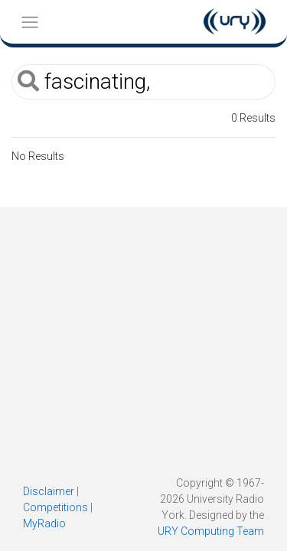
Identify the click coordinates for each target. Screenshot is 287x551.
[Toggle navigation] (29, 22)
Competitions (55, 507)
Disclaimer (48, 491)
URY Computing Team (211, 531)
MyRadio (44, 523)
